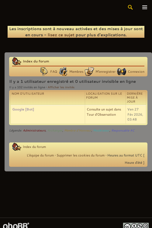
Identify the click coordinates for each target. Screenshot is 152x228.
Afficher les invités (61, 87)
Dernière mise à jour (135, 97)
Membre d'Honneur (77, 130)
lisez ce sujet (61, 34)
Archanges (54, 130)
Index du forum (36, 61)
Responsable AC (122, 130)
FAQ (53, 71)
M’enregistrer (105, 71)
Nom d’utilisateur (28, 94)
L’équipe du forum (40, 155)
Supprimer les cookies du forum (81, 155)
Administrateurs (34, 130)
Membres (76, 71)
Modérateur (101, 130)
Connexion (136, 71)
